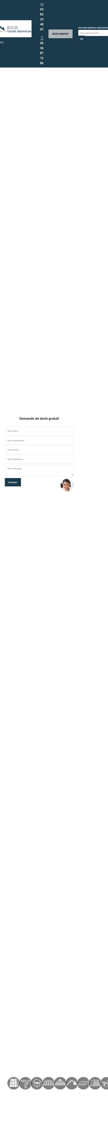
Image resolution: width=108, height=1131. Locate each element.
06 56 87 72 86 (42, 51)
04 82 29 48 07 (42, 17)
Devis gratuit (60, 33)
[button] (8, 565)
